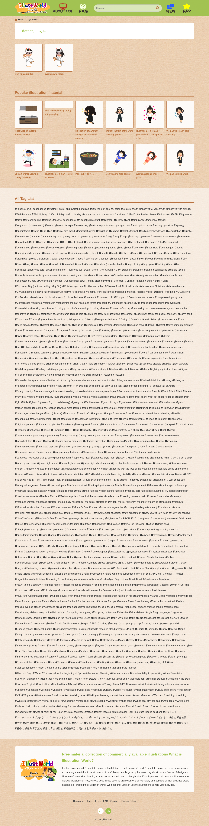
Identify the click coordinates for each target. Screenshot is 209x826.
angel (162, 220)
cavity (141, 275)
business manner (56, 269)
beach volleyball (56, 247)
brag (27, 264)
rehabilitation (38, 579)
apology (180, 225)
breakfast (56, 264)
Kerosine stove (179, 463)
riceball (165, 585)
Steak (52, 640)
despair (151, 325)
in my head (138, 435)
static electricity (25, 640)
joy (174, 457)
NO (134, 518)
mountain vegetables (112, 507)
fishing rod (179, 380)
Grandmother (168, 402)
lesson (147, 474)
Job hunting (143, 457)
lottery (20, 485)
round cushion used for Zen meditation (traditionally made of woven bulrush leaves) (122, 590)
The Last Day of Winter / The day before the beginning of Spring (51, 673)
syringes (182, 656)
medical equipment (153, 491)
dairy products (76, 319)
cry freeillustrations (110, 314)
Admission (164, 214)
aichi (19, 220)
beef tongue (167, 247)
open (53, 535)
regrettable (22, 579)
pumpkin (156, 568)
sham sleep (38, 612)
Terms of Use (94, 801)
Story (131, 640)
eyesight (107, 358)
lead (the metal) (101, 474)
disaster (117, 330)
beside (114, 253)
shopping (73, 612)
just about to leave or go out (128, 463)
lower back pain (57, 485)
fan (70, 363)
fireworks (119, 374)
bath (33, 242)
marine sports (168, 485)
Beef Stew (152, 247)
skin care (105, 618)
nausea (80, 513)
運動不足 (70, 728)
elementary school (117, 347)
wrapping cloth (24, 712)
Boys (19, 264)
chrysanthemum (176, 286)
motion (94, 507)
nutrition (86, 524)
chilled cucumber (95, 286)
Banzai (146, 236)
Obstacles (114, 524)
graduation (126, 402)
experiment (37, 358)
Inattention (152, 435)
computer (50, 303)
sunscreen (109, 651)
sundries (96, 651)
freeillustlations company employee (97, 391)
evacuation (132, 352)
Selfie (103, 607)
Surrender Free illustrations (31, 656)
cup (152, 314)
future (32, 397)
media (120, 491)
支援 (111, 723)
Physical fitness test (161, 551)
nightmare (112, 518)
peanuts (97, 546)
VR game (28, 695)
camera (128, 269)
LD (88, 474)
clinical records (137, 292)
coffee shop (23, 297)
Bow (126, 258)
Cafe (87, 269)
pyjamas (178, 568)
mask (52, 491)
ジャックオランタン (62, 717)
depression (92, 325)
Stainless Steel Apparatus (48, 634)
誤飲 (60, 728)
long (124, 480)
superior (132, 651)
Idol (164, 430)
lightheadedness (72, 480)
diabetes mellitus (34, 330)
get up (170, 397)
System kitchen (25, 662)
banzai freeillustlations (164, 236)
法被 (158, 723)
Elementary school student (144, 347)
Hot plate (21, 430)
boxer (150, 258)
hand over (70, 413)
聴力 (29, 728)
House (46, 430)
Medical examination (177, 491)
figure (184, 369)
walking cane (78, 695)
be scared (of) (154, 242)
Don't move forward (100, 336)
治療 (150, 723)
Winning (62, 706)
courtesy (47, 314)
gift (187, 397)
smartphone (23, 623)
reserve (84, 579)
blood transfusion (39, 258)
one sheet (130, 529)
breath (80, 264)
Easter (179, 341)
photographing (117, 551)
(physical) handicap (78, 209)
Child (165, 281)
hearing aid (23, 419)
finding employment (35, 374)
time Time (170, 673)
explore (50, 358)
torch (85, 679)
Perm (20, 551)
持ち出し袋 (92, 723)
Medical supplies (69, 496)
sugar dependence (116, 645)
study (71, 645)
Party (44, 546)
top (56, 679)
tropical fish (44, 684)
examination (177, 352)
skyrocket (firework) (169, 618)
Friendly (155, 391)
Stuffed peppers (85, 645)
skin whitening (120, 618)
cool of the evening (78, 308)
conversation (174, 303)
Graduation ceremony (146, 402)
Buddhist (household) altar (110, 264)
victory (108, 690)
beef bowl (139, 247)
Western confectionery (29, 701)
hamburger (22, 413)
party (52, 546)
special (175, 623)
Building (161, 264)
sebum (181, 601)
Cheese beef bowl (75, 281)
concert (103, 303)
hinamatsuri (44, 424)
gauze (122, 397)
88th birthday (41, 214)
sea (132, 601)
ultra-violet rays (157, 684)
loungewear (32, 485)
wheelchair (69, 701)
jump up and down (26, 463)
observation (100, 524)
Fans (90, 363)
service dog (23, 612)
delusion (78, 325)
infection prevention (95, 441)
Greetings (51, 408)
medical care (134, 491)
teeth (49, 667)
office (151, 524)
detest (161, 325)
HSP (69, 430)
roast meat (22, 590)
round (71, 590)
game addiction (101, 397)
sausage (172, 596)
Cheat (33, 281)
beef (128, 247)
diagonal (63, 330)
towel (94, 679)
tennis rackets (71, 667)
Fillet (19, 374)
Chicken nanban (135, 281)
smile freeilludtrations (68, 623)
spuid (182, 629)
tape (111, 662)
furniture (21, 397)
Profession (119, 568)
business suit (76, 269)
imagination (123, 435)
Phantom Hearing (57, 551)
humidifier (87, 430)
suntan (121, 651)
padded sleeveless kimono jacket (57, 540)
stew (96, 640)
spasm (164, 623)
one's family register (27, 535)
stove (140, 640)
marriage (21, 491)
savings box (186, 596)
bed (121, 247)
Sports (140, 629)
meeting (126, 496)
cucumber (128, 314)
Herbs (115, 419)
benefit (104, 253)
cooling (95, 308)
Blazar (159, 253)
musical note (23, 513)
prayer (174, 562)
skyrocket (151, 618)
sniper (85, 623)
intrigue (97, 446)
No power (144, 518)
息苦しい (78, 723)
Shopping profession (105, 612)
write (37, 712)
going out (78, 402)
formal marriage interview (49, 391)
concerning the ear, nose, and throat (77, 303)
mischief (91, 502)
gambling (67, 397)
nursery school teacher (56, 524)
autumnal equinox (52, 236)
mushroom (165, 507)
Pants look (101, 540)
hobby (56, 424)
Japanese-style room (104, 457)
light (45, 480)
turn (117, 684)
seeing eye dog (25, 607)
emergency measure (172, 347)
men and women (26, 502)
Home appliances (111, 424)
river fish (184, 585)
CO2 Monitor (184, 292)
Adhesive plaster (147, 214)
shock (62, 612)
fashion (122, 363)
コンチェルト (24, 717)
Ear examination (137, 341)
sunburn (73, 651)
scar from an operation (29, 601)
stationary (41, 640)
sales (99, 596)
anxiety (158, 225)
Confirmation (116, 303)
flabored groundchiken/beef (31, 386)
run (71, 596)
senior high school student (132, 607)
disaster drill (130, 330)
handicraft (84, 413)
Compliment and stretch (141, 297)
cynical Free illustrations (53, 319)
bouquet (104, 258)
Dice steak (86, 330)
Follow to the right (112, 386)
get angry (142, 397)
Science (102, 601)
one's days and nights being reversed (159, 529)
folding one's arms (90, 386)
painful (88, 540)
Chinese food (114, 286)
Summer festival (156, 645)
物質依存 (184, 723)
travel (162, 679)
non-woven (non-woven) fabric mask (172, 518)
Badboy (86, 236)
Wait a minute (43, 695)
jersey (121, 457)
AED (175, 214)
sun (191, 645)
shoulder (123, 612)
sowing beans (151, 623)
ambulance (139, 220)
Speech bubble (44, 629)
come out (91, 297)
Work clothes (159, 706)
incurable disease (170, 435)
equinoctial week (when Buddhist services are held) (81, 352)
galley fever (53, 397)
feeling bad (44, 369)
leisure (137, 474)
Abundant (108, 214)
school (73, 601)
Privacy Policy (128, 801)
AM (128, 220)
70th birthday (167, 209)
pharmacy (75, 551)
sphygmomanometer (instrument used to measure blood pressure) (90, 629)
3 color (116, 209)
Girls (25, 402)
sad (78, 596)
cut (190, 314)
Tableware (41, 662)
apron (36, 231)
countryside (23, 314)
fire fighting (94, 374)
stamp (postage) (89, 634)
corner (105, 308)
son (122, 623)
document (48, 336)
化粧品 (182, 717)
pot (121, 562)
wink (52, 706)
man (127, 485)
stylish (100, 645)
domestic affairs (78, 336)
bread (36, 264)
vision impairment (144, 690)
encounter (22, 352)
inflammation (116, 441)
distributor (182, 330)
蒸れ (47, 728)
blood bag (22, 258)
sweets (153, 656)
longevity (134, 480)
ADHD (132, 214)
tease (41, 667)
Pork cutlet (46, 562)
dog (58, 336)
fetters (145, 369)
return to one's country (29, 585)
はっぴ (112, 717)
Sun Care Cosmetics (28, 651)
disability (105, 330)
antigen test (123, 225)
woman (110, 706)
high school (176, 419)
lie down (21, 480)
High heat (162, 419)
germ (131, 397)
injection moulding (145, 441)
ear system (155, 341)
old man (105, 529)
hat (129, 413)
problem (68, 568)
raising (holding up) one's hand (72, 573)
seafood (170, 601)
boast (54, 258)
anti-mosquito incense (102, 225)
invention (119, 446)
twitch (143, 684)
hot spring (34, 430)
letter (179, 474)
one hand (117, 529)
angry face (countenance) (30, 225)
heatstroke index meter (89, 419)
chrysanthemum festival (58, 292)
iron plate (131, 446)
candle (173, 269)
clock (150, 292)
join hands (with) (161, 457)
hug (77, 430)
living (116, 480)
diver (19, 336)
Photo (87, 551)
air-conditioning (33, 220)
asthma (115, 231)
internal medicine (26, 446)
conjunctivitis (133, 303)
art (50, 231)
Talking (103, 662)
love (44, 485)
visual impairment (166, 690)
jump (189, 457)
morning (153, 502)
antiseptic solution (142, 225)
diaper (74, 330)
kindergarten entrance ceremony (80, 468)
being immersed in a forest (84, 253)
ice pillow (146, 430)
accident (121, 214)
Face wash (135, 358)
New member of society (108, 513)
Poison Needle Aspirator (152, 557)
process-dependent (100, 568)
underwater (183, 684)
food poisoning (140, 386)
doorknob (126, 336)
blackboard (147, 253)
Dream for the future (27, 341)
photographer (100, 551)
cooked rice (23, 308)
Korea (20, 474)
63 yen (154, 209)
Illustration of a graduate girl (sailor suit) (38, 435)
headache (139, 413)
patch (61, 546)
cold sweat (38, 297)
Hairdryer (143, 408)
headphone (153, 413)
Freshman (124, 391)
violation (128, 690)
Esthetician (117, 352)
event (144, 352)
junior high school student (96, 463)
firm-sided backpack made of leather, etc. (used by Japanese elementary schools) (60, 380)
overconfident (120, 535)
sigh (149, 612)
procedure (81, 568)
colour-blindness (74, 297)
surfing (143, 651)
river (174, 585)
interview (65, 446)
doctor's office (32, 336)
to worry (21, 679)
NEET (90, 513)
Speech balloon (25, 629)
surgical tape (167, 651)
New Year (149, 513)
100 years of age (101, 209)
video (118, 690)
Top (63, 679)
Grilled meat (65, 408)
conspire (159, 303)
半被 (19, 723)
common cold (106, 297)
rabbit (189, 568)
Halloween (168, 408)
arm (44, 231)
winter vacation (87, 706)
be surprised (171, 242)
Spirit (131, 629)
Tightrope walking (153, 673)
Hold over (68, 424)
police (171, 557)
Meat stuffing (107, 491)
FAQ (105, 801)
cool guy (61, 308)
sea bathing (143, 601)
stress (43, 645)
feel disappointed (26, 369)
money (132, 502)
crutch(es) (91, 314)
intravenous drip (81, 446)
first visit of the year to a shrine (122, 380)
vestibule (97, 690)
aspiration (103, 231)
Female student (99, 369)
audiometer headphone (153, 231)
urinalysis (33, 690)
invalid (107, 446)
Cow (57, 314)
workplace (174, 706)
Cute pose (22, 319)
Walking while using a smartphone (106, 695)
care (92, 275)
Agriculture (186, 214)
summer (140, 645)
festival (114, 369)
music (177, 507)
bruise (90, 264)
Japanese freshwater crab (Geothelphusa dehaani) (133, 452)
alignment (108, 220)
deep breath (23, 325)
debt (182, 319)
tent (95, 667)
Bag (117, 236)
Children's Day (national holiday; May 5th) (39, 286)
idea (156, 430)
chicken (119, 281)
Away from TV (71, 236)
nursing (75, 524)
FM (76, 386)
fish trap (157, 380)
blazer (169, 253)
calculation (107, 269)
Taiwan (74, 662)
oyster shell (186, 535)
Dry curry (97, 341)
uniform (21, 690)
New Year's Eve (45, 518)
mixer (122, 502)
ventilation (84, 690)
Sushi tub (110, 656)
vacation (45, 690)
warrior (146, 695)
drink (59, 341)
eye (59, 358)
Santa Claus (158, 596)
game (78, 397)
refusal (168, 573)
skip (133, 618)
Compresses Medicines (29, 303)
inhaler (129, 441)
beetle (180, 247)
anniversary (82, 225)
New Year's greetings (68, 518)
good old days (110, 402)
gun (86, 408)
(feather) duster (57, 209)
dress (44, 341)
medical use (112, 496)
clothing (171, 292)
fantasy (111, 363)
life (38, 480)
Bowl (141, 258)
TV (123, 684)
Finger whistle (71, 374)
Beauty (89, 247)
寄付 (48, 723)
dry (88, 341)
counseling (139, 308)
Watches (158, 695)
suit (131, 645)
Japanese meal (82, 457)
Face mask (120, 358)
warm (137, 695)
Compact (121, 297)
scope (113, 601)
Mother (56, 507)
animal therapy (65, 225)
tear (171, 662)
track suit (110, 679)
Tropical (30, 684)
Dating (124, 319)
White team (183, 701)
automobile (23, 236)
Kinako (40, 468)
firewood (107, 374)
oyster (173, 535)
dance (90, 319)
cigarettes (79, 292)
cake (96, 269)
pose (102, 562)
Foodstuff (156, 386)
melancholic (139, 496)
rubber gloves (59, 596)
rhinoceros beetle (72, 585)
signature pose (25, 618)
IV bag (151, 446)
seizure (62, 607)
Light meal (55, 480)
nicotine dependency (93, 518)
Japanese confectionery (68, 452)
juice (181, 457)
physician (180, 551)
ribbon (87, 585)
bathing (42, 242)
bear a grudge (75, 247)
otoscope (105, 535)
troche (20, 684)
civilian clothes (106, 292)
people (117, 546)
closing (160, 292)
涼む (173, 723)
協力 (27, 723)
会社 (173, 717)
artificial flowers (86, 231)
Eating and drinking (33, 347)
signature (177, 612)
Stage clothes (24, 634)
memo (152, 496)
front (165, 391)
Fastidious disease (151, 363)
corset (115, 308)
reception (97, 573)
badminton (99, 236)
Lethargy (169, 474)
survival (63, 656)
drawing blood (152, 336)
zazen (90, 712)
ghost (180, 397)
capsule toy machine (51, 275)
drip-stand (70, 341)
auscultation (174, 231)
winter (73, 706)
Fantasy (100, 363)
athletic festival (130, 231)
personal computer (35, 551)
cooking (36, 308)
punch (167, 568)
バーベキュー (98, 717)
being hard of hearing (55, 253)
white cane (126, 701)
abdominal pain (92, 214)
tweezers (132, 684)
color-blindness (54, 297)
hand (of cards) (54, 413)
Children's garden (73, 286)
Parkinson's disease (27, 546)
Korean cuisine (34, 474)
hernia (124, 419)
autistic (188, 231)
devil (19, 330)
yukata (69, 712)
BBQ (64, 242)
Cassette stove (121, 275)
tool (50, 679)
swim (172, 656)
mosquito (166, 502)
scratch (123, 601)
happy (108, 413)
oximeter (134, 535)
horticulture (157, 424)
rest (133, 579)
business (21, 269)
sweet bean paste (136, 656)
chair (179, 275)
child (149, 281)
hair (122, 408)
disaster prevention (150, 330)
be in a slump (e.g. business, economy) (106, 242)
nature (69, 513)
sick (133, 612)
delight (67, 325)
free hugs (70, 391)
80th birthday (24, 214)
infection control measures (68, 441)
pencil (108, 546)
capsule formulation (27, 275)
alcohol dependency (65, 220)
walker (64, 695)
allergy (119, 220)
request (73, 579)
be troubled (39, 247)
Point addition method (124, 557)
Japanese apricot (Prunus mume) (34, 452)
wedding (170, 695)
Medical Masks (49, 496)
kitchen (104, 468)
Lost (170, 480)
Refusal (179, 573)
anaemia (152, 220)
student (61, 645)
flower (68, 386)
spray (164, 629)
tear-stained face (26, 667)
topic (77, 679)
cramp (65, 314)
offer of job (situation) (134, 524)
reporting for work (57, 579)
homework (143, 424)
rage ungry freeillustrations (39, 573)
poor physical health (27, 562)
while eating (98, 701)
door (115, 336)
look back (147, 480)
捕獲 (103, 723)
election (65, 347)
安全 (40, 723)
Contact (114, 801)
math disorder (65, 491)
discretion (168, 330)
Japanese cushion (93, 452)
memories (164, 496)
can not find (161, 269)
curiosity (173, 314)
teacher (121, 662)
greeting (38, 408)
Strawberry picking (27, 645)
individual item (24, 441)
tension (86, 667)
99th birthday (74, 214)
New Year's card (25, 518)
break (45, 264)
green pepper (24, 408)
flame (52, 386)
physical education (138, 551)
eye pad (84, 358)
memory (176, 496)
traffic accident (137, 679)
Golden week (93, 402)
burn (170, 264)
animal (50, 225)
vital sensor (185, 690)
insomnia (172, 441)
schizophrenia (59, 601)
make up (109, 485)
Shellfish (51, 612)
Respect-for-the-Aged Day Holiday (109, 579)
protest (131, 568)
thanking (116, 667)
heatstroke (68, 419)
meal (78, 491)
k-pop (149, 463)
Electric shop (98, 347)
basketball (184, 236)
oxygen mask (160, 535)
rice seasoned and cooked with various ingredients (131, 585)
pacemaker (23, 540)
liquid (87, 480)
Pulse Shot (143, 568)
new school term (132, 513)
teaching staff (159, 662)
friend (145, 391)
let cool (158, 474)
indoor (38, 441)
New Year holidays (180, 513)
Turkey (108, 684)
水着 (142, 723)
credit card (77, 314)
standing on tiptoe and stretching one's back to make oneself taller (136, 634)
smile (51, 623)
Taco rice (62, 662)
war (129, 695)
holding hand (83, 424)
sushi (90, 656)
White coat (140, 701)
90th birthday (57, 214)
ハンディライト (127, 717)
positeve (112, 562)
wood (131, 706)
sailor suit (88, 596)
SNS (94, 623)
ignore (172, 430)
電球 (88, 728)
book (80, 258)
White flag (154, 701)
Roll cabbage (50, 590)
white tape (168, 701)
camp (149, 269)
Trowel (73, 684)
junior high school (48, 463)
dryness (109, 341)
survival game (77, 656)
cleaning (121, 292)
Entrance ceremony (40, 352)
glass (33, 402)
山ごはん (66, 723)
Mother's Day (81, 507)
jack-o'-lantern (165, 446)
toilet (42, 679)
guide (78, 408)
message (42, 502)
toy (101, 679)
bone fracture (67, 258)
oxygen (146, 535)
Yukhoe (80, 712)
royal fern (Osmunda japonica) (33, 596)
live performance (102, 480)
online (44, 535)
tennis (58, 667)
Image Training (70, 435)
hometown (129, 424)
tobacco (32, 679)
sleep (185, 618)
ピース (141, 717)
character (22, 281)
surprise (181, 651)
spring (173, 629)
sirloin (39, 618)
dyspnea (121, 341)
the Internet (130, 667)
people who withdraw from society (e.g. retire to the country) (156, 546)
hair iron (130, 408)
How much (58, 430)
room (62, 590)
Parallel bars (141, 540)
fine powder (55, 374)
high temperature (26, 424)
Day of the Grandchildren (144, 319)
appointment (23, 231)
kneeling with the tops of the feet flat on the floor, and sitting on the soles (149, 468)
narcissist (38, 513)
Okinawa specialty (76, 529)
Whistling (113, 701)
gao (114, 397)
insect (161, 441)
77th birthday (184, 209)
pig (40, 557)
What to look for (52, 701)
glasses (44, 402)
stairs (67, 634)
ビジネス (163, 717)
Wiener (21, 706)
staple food (180, 634)
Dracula (138, 336)
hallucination (183, 408)
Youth (46, 712)
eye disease (70, 358)
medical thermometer (92, 496)
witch (100, 706)
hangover (97, 413)
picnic (33, 557)
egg (49, 347)
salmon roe (126, 596)
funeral (188, 391)
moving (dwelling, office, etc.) (141, 507)
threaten (136, 673)
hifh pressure (138, 419)
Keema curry (161, 463)
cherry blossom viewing (100, 281)
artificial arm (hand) (65, 231)
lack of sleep (51, 474)
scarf (46, 601)
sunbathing (48, 651)
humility (99, 430)
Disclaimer (78, 801)
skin (95, 618)
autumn (35, 236)
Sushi (99, 656)
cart (108, 275)
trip (182, 679)
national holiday (54, 513)
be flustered (76, 242)
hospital (171, 424)
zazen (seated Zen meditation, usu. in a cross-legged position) (129, 712)
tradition (122, 679)
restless (165, 579)
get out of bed (157, 397)
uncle (171, 684)
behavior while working (29, 253)
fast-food (133, 363)
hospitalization (185, 424)
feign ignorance (61, 369)
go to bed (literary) (60, 402)
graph (181, 402)
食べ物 (97, 728)
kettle (20, 468)
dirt (96, 330)
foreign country (25, 391)
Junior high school (70, 463)
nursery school (33, 524)
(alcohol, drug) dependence (31, 209)
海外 (165, 723)
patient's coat (74, 546)
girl (18, 402)
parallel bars (125, 540)
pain (80, 540)
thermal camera (120, 673)
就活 (55, 723)
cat (133, 275)
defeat (36, 325)
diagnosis (51, 330)
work (139, 706)
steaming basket (82, 640)
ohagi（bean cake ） (28, 529)
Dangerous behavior (107, 319)
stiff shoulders (109, 640)
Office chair (163, 524)
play (63, 557)
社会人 (20, 728)
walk (56, 695)
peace (87, 546)
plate (56, 557)
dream (166, 336)
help (106, 419)
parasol (155, 540)
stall (75, 634)
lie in (31, 480)
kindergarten (53, 468)
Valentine (58, 690)
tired (181, 673)
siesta (141, 612)
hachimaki (111, 408)
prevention (55, 568)
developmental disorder (180, 325)
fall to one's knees (26, 363)
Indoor (48, 441)
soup (130, 623)
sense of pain (156, 607)
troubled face (60, 684)
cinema (92, 292)
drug (81, 341)
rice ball (98, 585)
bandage (134, 236)
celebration (153, 275)
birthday (125, 253)
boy (185, 258)
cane (183, 269)
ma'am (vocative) (78, 485)
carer (100, 275)
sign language (162, 612)
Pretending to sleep (37, 568)
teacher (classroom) (138, 662)
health (176, 413)
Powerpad (162, 562)
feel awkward (181, 363)
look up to (160, 480)
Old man (93, 529)
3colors (127, 209)
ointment (46, 529)
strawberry (151, 640)
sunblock (61, 651)
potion (129, 562)
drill (52, 341)
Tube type (85, 684)
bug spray (149, 264)
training (152, 679)
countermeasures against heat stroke (167, 308)
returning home (52, 585)
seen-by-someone (45, 607)
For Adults (169, 386)
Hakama (155, 408)
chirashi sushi (131, 286)
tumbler (97, 684)
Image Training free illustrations (97, 435)
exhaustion (22, 358)
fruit (173, 391)
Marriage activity (38, 491)
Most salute (23, 507)
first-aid (146, 380)
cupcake (161, 314)
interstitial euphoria (48, 446)
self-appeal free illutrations (83, 607)
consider (147, 303)
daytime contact (168, 319)
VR (18, 695)
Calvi (118, 269)
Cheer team (45, 281)
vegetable (70, 690)
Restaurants (151, 579)
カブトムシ (171, 712)
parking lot (177, 540)
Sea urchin (158, 601)
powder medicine (145, 562)
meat (95, 491)
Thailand (104, 667)
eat (18, 347)
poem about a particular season (93, 557)
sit (46, 618)
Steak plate (65, 640)
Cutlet (34, 319)
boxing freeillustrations (168, 258)
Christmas (159, 286)
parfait (165, 540)
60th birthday (141, 209)
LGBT (188, 474)
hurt (108, 430)
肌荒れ (38, 728)
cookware (48, 308)
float (60, 386)
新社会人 (121, 723)
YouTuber (57, 712)
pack (34, 540)
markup (183, 485)
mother (36, 507)
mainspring (96, 485)
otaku (94, 535)
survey (52, 656)
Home (96, 424)
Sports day (152, 629)
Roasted (35, 590)
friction (135, 391)
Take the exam (88, 662)
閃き (80, 728)
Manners (153, 485)
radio (19, 573)
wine (44, 706)
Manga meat (139, 485)
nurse (20, 524)
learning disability (122, 474)
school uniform (87, 601)
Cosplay (125, 308)
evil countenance (159, 352)
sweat (121, 656)
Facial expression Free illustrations (162, 358)
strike (52, 645)
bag (110, 236)
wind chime (33, 706)
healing (166, 413)
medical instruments (27, 496)
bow (133, 258)
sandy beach (142, 596)
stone (122, 640)
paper (113, 540)
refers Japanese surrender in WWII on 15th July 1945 (133, 573)
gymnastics (97, 408)
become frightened (106, 247)
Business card (36, 269)
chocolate (146, 286)
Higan (151, 419)
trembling (173, 679)
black (135, 253)
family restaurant (57, 363)
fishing (167, 380)
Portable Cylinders (87, 562)
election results (80, 347)
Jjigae (131, 457)
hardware (120, 413)
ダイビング (82, 717)
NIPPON (125, 518)
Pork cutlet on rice (65, 562)
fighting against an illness (165, 369)
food (127, 386)
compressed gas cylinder (170, 297)
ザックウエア (41, 717)
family (42, 363)
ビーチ (152, 717)
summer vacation (177, 645)
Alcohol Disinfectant (89, 220)
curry (183, 314)
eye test (95, 358)
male (119, 485)
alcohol (48, 220)
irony (142, 446)
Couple (36, 314)
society (103, 623)
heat (57, 419)
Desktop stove (136, 325)
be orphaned (137, 242)
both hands (91, 258)
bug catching (134, 264)
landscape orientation (72, 474)
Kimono (30, 468)
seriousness (172, 607)
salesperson (110, 596)
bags (124, 236)
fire (83, 374)
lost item (180, 480)
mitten (113, 502)
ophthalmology (66, 535)
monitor (143, 502)
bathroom (54, 242)
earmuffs (168, 341)
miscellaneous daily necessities (66, 502)
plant (47, 557)
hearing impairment (42, 419)
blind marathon (183, 253)
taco (52, 662)
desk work (121, 325)
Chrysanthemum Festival (30, 292)
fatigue (167, 363)
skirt (140, 618)
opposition (82, 535)
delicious (56, 325)
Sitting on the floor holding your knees (70, 618)
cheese (58, 281)
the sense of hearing (98, 673)
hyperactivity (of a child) (126, 430)
